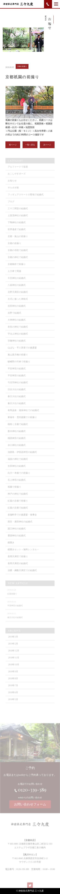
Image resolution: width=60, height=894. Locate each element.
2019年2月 (13, 647)
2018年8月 (13, 682)
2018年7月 (13, 689)
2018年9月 (13, 675)
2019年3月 (13, 640)
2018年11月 (13, 661)
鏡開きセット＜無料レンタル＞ (23, 553)
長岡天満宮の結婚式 (18, 567)
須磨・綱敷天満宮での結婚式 (22, 574)
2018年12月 (13, 654)
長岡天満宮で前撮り (18, 560)
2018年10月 (13, 668)
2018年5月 (13, 703)
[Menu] (56, 4)
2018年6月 (13, 696)
